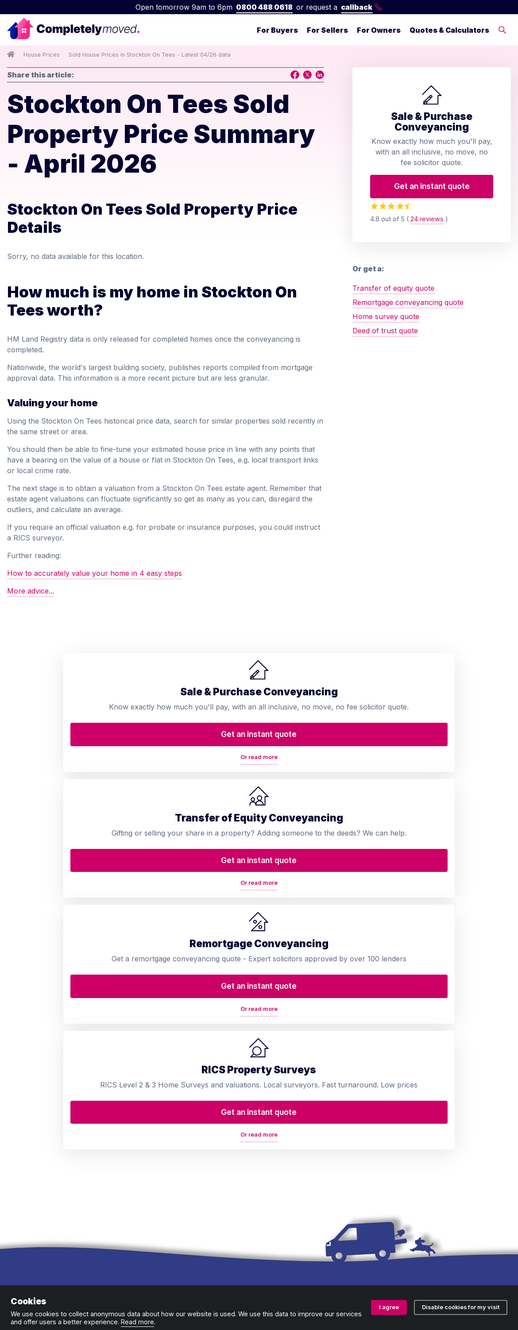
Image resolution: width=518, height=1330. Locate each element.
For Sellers (327, 30)
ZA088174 (400, 1246)
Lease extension (165, 1157)
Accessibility (289, 1150)
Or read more (67, 801)
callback (361, 7)
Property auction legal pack (184, 1104)
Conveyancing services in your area (311, 1110)
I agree (389, 1307)
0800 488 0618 (264, 7)
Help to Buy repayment (177, 1140)
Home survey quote (385, 316)
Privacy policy (109, 1275)
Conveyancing (162, 998)
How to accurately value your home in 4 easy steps (94, 573)
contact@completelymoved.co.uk (455, 1115)
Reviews (282, 1069)
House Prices (41, 54)
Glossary (283, 1087)
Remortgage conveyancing (183, 1087)
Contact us (287, 1016)
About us (284, 998)
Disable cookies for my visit (460, 1307)
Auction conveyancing (175, 1122)
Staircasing (156, 1175)
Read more (137, 1322)
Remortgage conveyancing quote (408, 302)
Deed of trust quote (385, 330)
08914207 (265, 1246)
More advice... (30, 590)
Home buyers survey (173, 1033)
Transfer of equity (168, 1016)
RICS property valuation (178, 1069)
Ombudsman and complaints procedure (206, 1275)
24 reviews (427, 219)
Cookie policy (302, 1275)
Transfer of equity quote (393, 288)
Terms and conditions (43, 1275)
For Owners (379, 30)
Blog (276, 1051)
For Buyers (277, 30)
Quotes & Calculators (449, 30)
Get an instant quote (432, 186)
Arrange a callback (301, 1033)
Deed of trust (160, 1051)
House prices (291, 1133)
